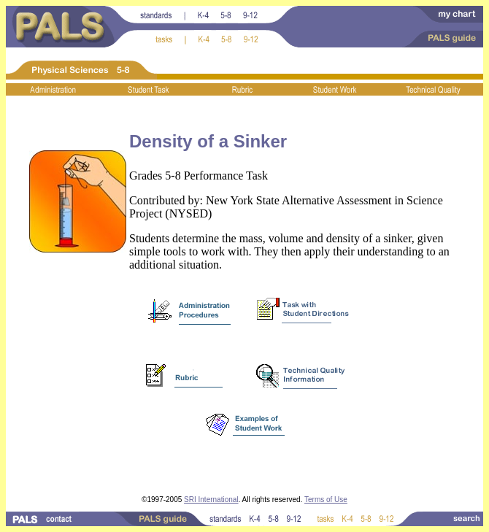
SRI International (211, 500)
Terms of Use (325, 500)
